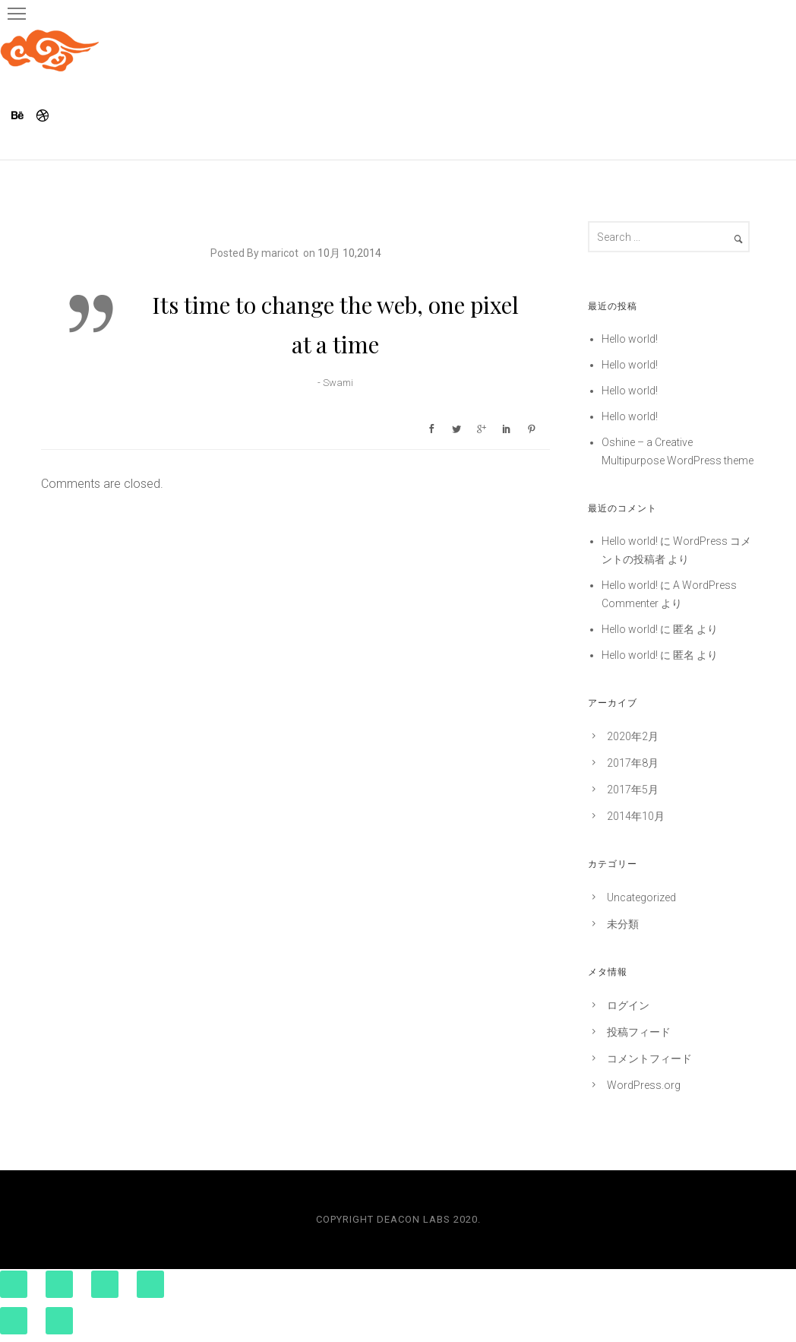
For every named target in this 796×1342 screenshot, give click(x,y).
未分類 (623, 924)
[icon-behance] (22, 116)
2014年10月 (636, 816)
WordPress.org (644, 1085)
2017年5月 (633, 789)
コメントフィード (649, 1058)
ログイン (628, 1005)
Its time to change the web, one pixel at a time (335, 324)
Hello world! (630, 339)
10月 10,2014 (349, 253)
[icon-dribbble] (43, 116)
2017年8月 (633, 763)
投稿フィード (639, 1032)
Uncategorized (641, 897)
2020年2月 (633, 736)
